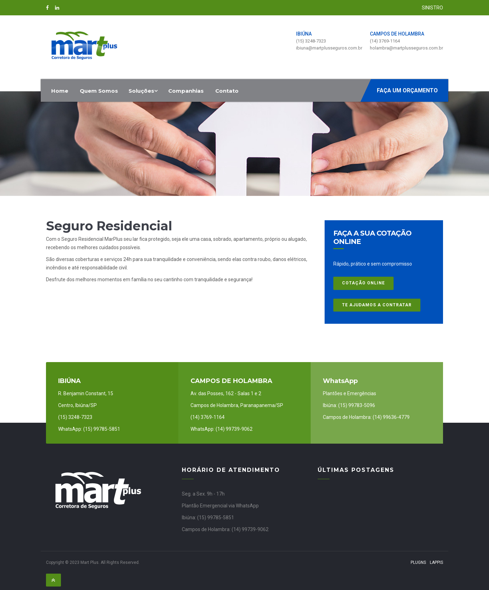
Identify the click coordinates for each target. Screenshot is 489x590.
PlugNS (418, 562)
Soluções (143, 90)
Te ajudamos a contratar (377, 304)
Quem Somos (99, 90)
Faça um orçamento (407, 90)
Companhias (186, 90)
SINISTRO (432, 7)
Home (59, 90)
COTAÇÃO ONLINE (363, 283)
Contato (227, 90)
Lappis (436, 562)
